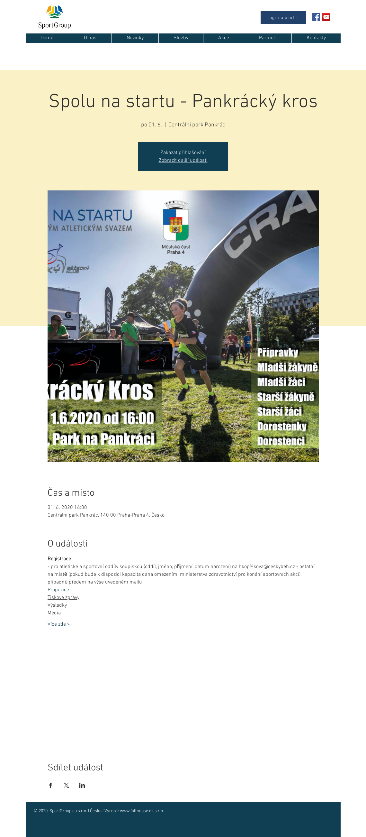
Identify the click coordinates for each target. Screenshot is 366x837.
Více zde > (59, 624)
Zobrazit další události (183, 160)
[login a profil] (283, 17)
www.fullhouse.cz (137, 811)
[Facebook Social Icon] (316, 17)
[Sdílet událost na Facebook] (51, 785)
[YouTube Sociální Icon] (326, 17)
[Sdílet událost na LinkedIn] (82, 785)
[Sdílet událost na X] (66, 785)
